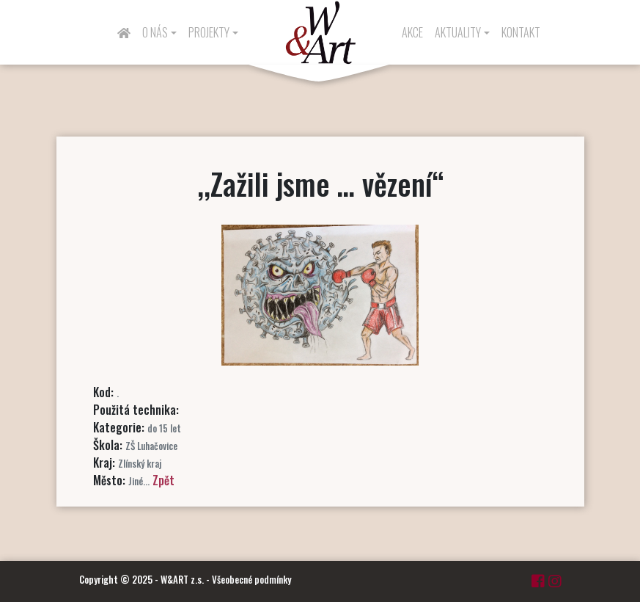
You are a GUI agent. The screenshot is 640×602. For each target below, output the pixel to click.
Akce (412, 32)
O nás (155, 32)
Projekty (208, 32)
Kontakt (520, 32)
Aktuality (458, 32)
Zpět (163, 480)
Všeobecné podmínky (251, 579)
